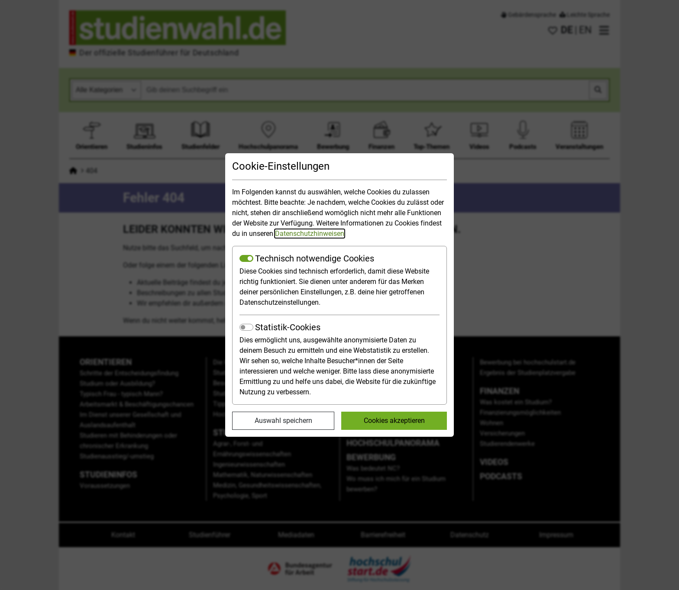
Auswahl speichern (283, 420)
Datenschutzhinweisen (309, 233)
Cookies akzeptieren (394, 420)
